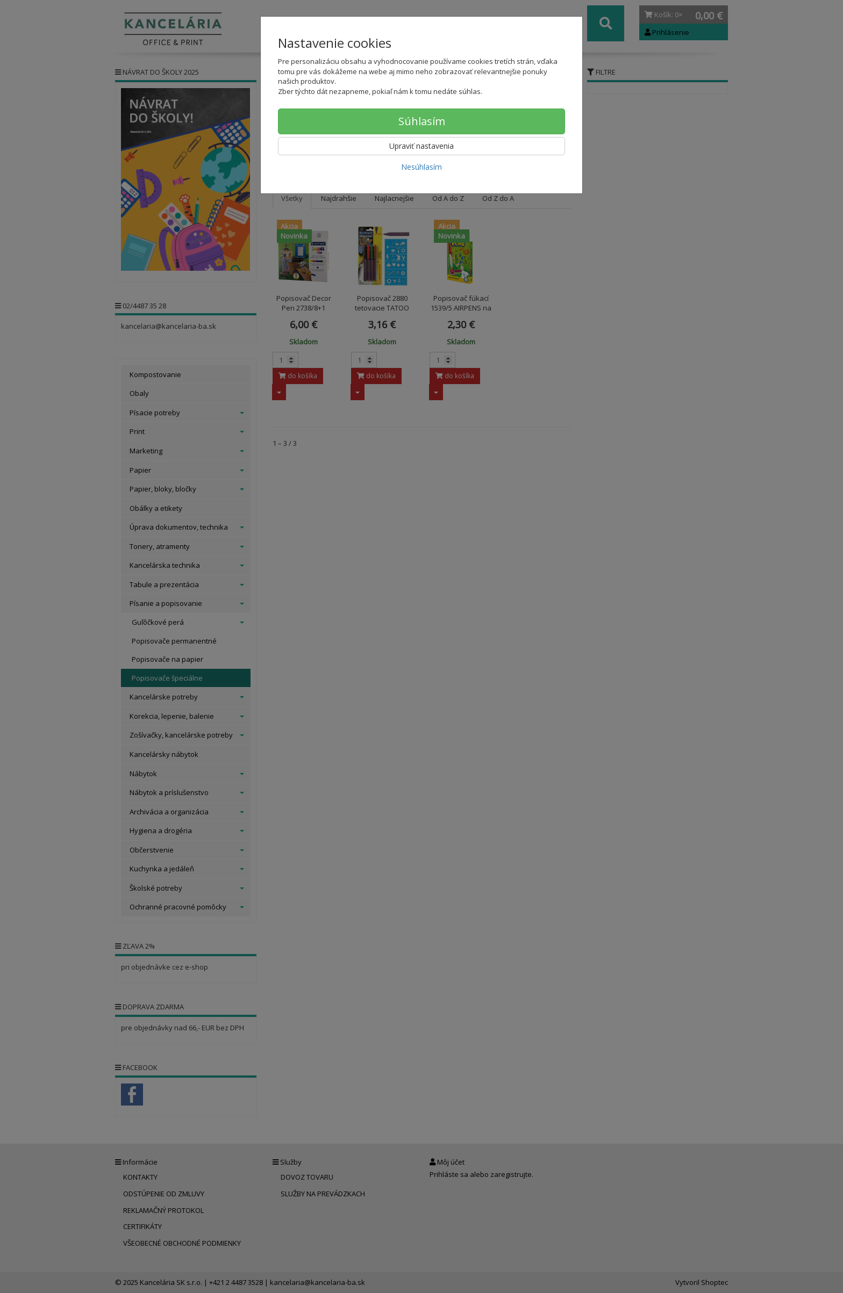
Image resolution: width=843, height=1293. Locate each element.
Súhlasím (421, 121)
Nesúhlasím (421, 167)
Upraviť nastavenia (421, 146)
